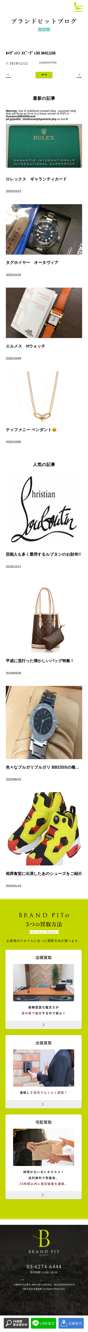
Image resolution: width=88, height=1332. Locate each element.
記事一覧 (44, 79)
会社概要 (24, 1288)
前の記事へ (12, 81)
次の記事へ (75, 81)
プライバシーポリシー (56, 1288)
